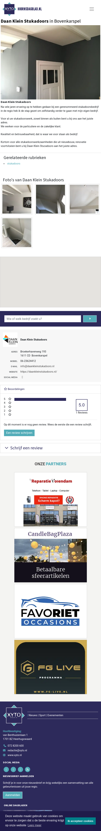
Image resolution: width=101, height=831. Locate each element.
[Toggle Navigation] (91, 9)
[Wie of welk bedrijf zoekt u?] (42, 318)
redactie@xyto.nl (17, 750)
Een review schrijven (19, 433)
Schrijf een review (23, 448)
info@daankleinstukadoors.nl (37, 366)
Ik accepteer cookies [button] (80, 821)
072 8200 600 (16, 745)
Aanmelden (12, 795)
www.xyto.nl (15, 755)
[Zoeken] (90, 318)
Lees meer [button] (34, 825)
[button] (50, 278)
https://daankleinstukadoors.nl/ (38, 371)
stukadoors (13, 163)
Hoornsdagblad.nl (30, 9)
